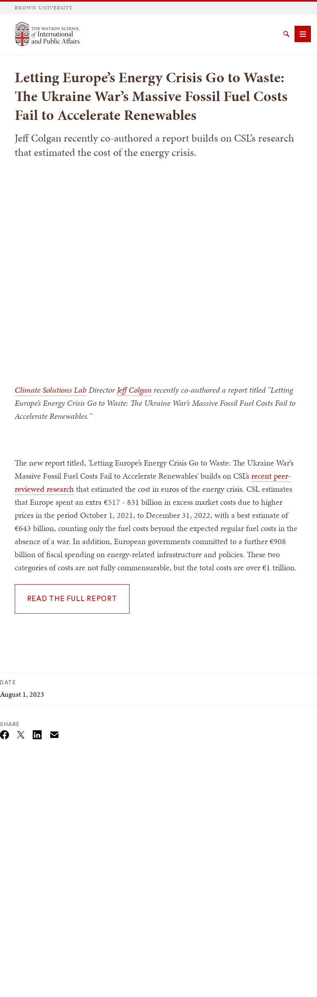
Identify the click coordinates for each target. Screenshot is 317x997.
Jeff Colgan (134, 390)
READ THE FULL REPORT (72, 598)
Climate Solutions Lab (51, 390)
